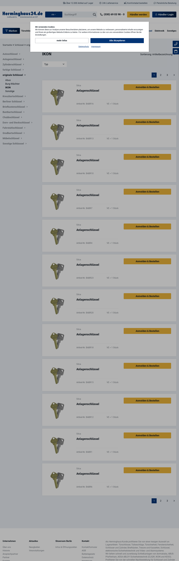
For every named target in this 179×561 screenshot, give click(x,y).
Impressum (95, 46)
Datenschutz (84, 46)
